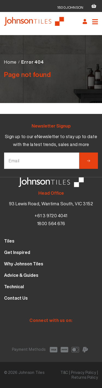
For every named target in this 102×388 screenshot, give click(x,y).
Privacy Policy (83, 372)
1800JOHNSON (70, 7)
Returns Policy (85, 377)
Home (10, 62)
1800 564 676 (51, 223)
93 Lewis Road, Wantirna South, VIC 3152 (51, 203)
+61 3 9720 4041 (51, 215)
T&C (64, 372)
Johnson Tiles (31, 372)
